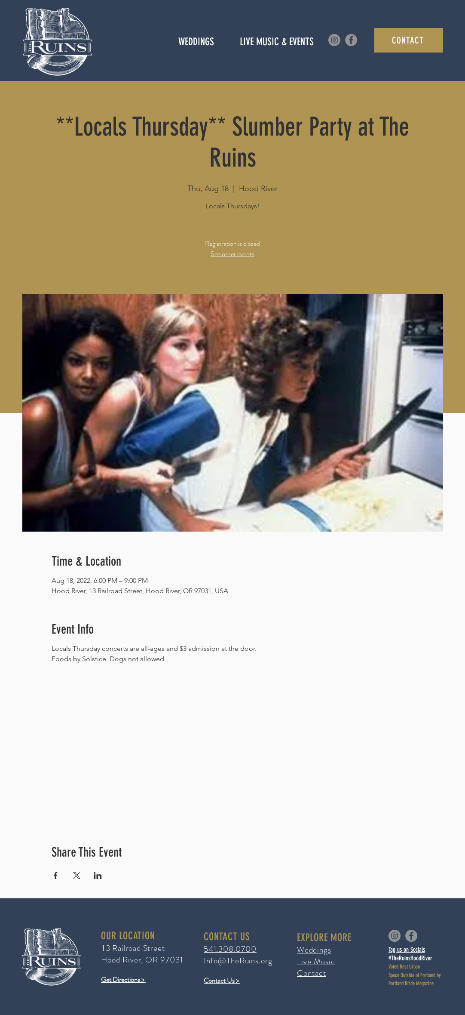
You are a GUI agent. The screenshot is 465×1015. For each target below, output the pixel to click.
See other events (232, 254)
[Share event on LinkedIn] (98, 875)
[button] (276, 42)
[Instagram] (334, 40)
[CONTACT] (408, 40)
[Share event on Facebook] (56, 875)
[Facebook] (351, 40)
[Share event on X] (77, 875)
